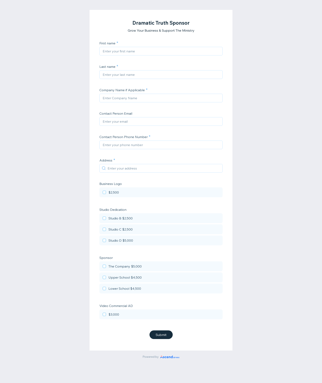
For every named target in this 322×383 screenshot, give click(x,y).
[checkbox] (161, 192)
